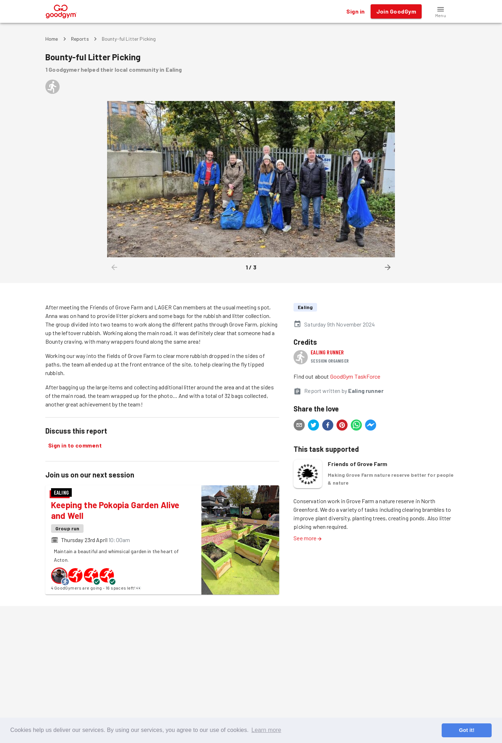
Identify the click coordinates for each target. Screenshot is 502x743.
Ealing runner (327, 352)
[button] (441, 11)
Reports (80, 39)
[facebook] (327, 426)
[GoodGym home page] (61, 10)
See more (307, 538)
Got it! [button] (466, 730)
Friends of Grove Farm (357, 463)
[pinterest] (342, 426)
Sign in (355, 11)
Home (51, 39)
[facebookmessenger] (370, 426)
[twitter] (313, 426)
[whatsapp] (356, 426)
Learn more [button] (266, 730)
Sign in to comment (75, 445)
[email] (299, 426)
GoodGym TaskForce (355, 376)
